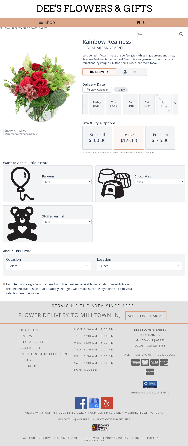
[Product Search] (157, 34)
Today (121, 89)
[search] (181, 34)
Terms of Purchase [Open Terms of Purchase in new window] (147, 437)
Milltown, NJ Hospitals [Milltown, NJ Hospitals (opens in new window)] (86, 412)
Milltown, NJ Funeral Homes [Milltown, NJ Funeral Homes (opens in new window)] (45, 412)
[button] (150, 384)
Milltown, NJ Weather (74, 419)
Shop (47, 22)
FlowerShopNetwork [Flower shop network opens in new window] (85, 437)
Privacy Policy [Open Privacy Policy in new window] (116, 437)
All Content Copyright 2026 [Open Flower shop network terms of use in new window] (45, 437)
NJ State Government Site (111, 419)
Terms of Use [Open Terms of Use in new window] (94, 440)
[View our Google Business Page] (94, 408)
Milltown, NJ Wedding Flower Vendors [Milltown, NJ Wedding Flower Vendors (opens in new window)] (134, 412)
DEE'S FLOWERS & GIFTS (94, 8)
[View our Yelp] (107, 408)
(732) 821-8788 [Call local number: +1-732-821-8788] (155, 345)
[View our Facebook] (81, 408)
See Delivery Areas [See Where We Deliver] (146, 316)
